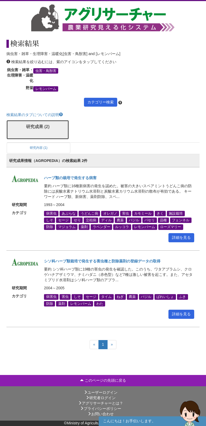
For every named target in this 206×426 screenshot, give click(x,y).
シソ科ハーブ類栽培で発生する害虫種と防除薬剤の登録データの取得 (102, 261)
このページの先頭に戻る (103, 380)
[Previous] (94, 344)
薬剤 (84, 227)
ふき (182, 297)
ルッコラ (122, 227)
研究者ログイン (101, 398)
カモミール (143, 213)
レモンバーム (45, 89)
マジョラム (67, 227)
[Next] (111, 344)
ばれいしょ (165, 297)
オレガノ (110, 213)
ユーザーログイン (100, 392)
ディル (106, 220)
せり (77, 220)
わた (99, 303)
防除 (49, 227)
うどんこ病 (89, 213)
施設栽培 (176, 213)
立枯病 (91, 220)
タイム (106, 297)
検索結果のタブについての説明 (34, 115)
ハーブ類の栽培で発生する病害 (70, 178)
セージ (63, 220)
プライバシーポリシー (100, 408)
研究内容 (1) (38, 148)
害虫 (125, 213)
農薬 (120, 220)
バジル (134, 220)
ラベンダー (101, 227)
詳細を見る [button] (181, 237)
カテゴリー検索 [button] (100, 102)
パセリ (149, 220)
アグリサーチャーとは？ (100, 403)
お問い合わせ (100, 414)
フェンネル (180, 220)
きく (160, 213)
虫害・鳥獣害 (45, 71)
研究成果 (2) (38, 126)
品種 (163, 220)
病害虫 (51, 213)
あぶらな (69, 213)
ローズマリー (170, 227)
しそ (49, 220)
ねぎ (120, 297)
